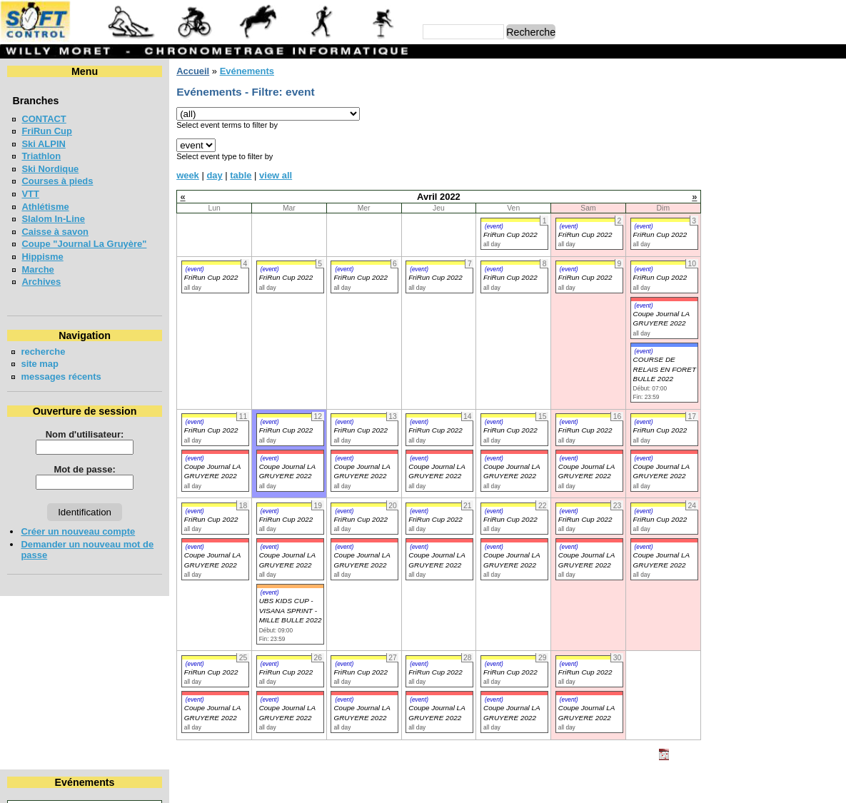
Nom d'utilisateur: (85, 434)
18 (699, 157)
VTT (30, 193)
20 (742, 157)
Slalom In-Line (53, 218)
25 (699, 170)
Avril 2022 (760, 95)
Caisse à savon (55, 231)
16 (809, 144)
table (240, 175)
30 (809, 170)
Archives (41, 281)
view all (275, 175)
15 (785, 144)
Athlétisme (45, 206)
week (187, 175)
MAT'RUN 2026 (730, 341)
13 (742, 144)
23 (809, 157)
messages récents (61, 376)
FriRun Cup (46, 131)
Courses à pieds (57, 181)
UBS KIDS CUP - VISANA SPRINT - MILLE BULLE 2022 (289, 610)
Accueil (192, 71)
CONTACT (43, 118)
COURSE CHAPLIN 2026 (751, 403)
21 (763, 157)
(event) (494, 226)
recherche (43, 351)
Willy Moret (395, 785)
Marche (37, 269)
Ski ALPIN (43, 143)
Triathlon (41, 156)
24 (831, 157)
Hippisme (42, 256)
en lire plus (814, 484)
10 (831, 131)
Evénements (246, 71)
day (214, 175)
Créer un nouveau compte (78, 531)
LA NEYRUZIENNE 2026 (750, 315)
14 (763, 144)
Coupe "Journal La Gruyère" (83, 243)
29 (785, 170)
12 (721, 144)
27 (742, 170)
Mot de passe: (84, 469)
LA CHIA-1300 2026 (740, 289)
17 (831, 144)
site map (40, 363)
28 (763, 170)
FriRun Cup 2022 (510, 234)
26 (721, 170)
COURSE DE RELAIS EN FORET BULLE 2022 (664, 369)
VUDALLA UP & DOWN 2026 (759, 227)
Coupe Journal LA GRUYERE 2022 (661, 318)
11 (699, 144)
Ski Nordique (50, 168)
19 (721, 157)
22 (785, 157)
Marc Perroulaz (491, 785)
